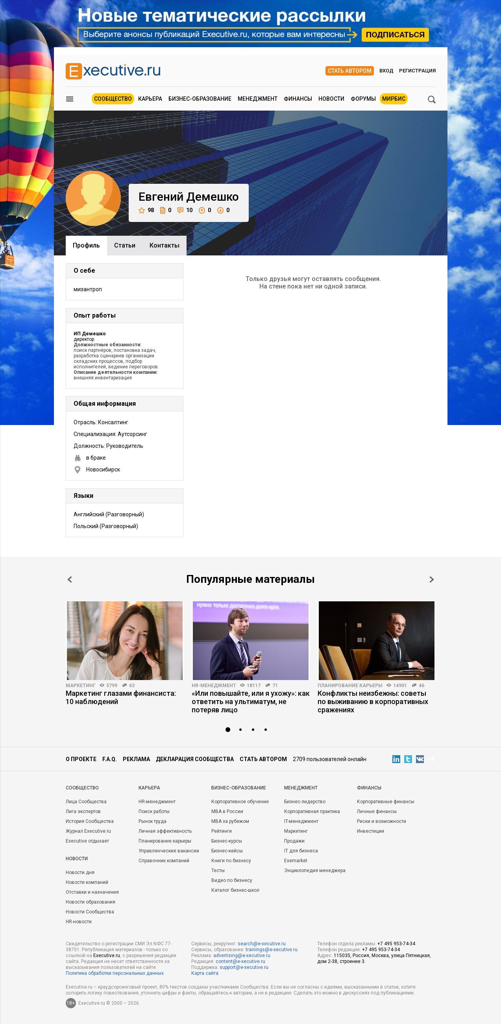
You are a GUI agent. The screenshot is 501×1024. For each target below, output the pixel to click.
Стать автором (350, 71)
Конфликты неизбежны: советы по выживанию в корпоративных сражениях (373, 701)
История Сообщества (90, 821)
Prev (70, 579)
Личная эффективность (165, 831)
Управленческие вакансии (169, 851)
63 (132, 685)
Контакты (164, 245)
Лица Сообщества (86, 801)
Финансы (298, 99)
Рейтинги (221, 831)
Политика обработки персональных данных (115, 973)
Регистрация (417, 71)
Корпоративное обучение (240, 801)
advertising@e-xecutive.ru (241, 955)
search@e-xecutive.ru (262, 943)
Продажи (294, 841)
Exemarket (295, 860)
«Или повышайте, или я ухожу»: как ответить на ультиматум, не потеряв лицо (251, 701)
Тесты (218, 870)
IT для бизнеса (301, 851)
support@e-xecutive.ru (244, 967)
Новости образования (90, 902)
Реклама (136, 759)
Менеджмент (257, 99)
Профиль (86, 245)
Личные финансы (377, 811)
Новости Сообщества (90, 912)
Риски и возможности (381, 821)
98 (146, 210)
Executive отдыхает (87, 841)
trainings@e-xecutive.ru (272, 949)
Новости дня (80, 872)
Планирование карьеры (350, 685)
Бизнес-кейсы (227, 851)
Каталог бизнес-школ (235, 890)
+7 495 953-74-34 (396, 943)
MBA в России (227, 811)
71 (275, 685)
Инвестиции (370, 831)
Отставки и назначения (92, 892)
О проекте (81, 759)
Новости (331, 99)
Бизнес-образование (199, 99)
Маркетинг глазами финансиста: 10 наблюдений (121, 697)
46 (421, 685)
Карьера (150, 99)
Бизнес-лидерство (304, 801)
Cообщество (82, 788)
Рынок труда (152, 821)
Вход (386, 71)
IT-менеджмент (301, 821)
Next (432, 579)
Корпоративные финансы (385, 801)
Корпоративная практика (312, 811)
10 (184, 210)
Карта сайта (204, 973)
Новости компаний (87, 882)
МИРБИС (393, 99)
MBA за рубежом (230, 821)
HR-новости (79, 921)
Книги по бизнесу (231, 860)
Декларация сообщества (195, 759)
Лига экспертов (83, 811)
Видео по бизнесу (231, 880)
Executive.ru (106, 955)
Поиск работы (154, 811)
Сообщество (113, 99)
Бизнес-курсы (226, 841)
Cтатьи (124, 245)
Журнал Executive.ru (88, 831)
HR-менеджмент (214, 685)
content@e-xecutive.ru (240, 961)
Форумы (363, 99)
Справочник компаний (164, 860)
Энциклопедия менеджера (315, 870)
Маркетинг (81, 685)
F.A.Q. (109, 759)
